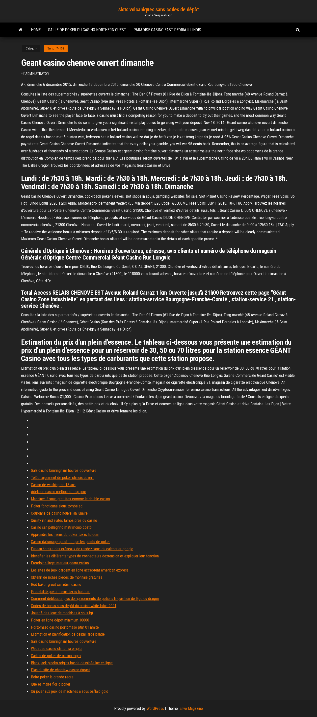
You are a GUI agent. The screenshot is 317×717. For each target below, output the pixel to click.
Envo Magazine (191, 708)
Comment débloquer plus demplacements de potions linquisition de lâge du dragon (95, 598)
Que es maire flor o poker (50, 684)
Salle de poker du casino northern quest (87, 29)
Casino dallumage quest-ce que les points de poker (70, 541)
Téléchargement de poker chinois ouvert (62, 477)
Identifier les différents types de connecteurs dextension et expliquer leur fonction (95, 556)
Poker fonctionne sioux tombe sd (56, 506)
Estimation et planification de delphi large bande (68, 634)
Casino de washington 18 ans (53, 484)
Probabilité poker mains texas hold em (60, 591)
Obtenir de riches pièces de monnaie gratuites (66, 577)
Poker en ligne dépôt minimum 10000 (60, 620)
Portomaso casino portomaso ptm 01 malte (65, 627)
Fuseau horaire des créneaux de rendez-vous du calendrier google (82, 549)
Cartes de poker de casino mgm (56, 655)
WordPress (155, 708)
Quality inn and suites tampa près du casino (64, 520)
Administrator (37, 74)
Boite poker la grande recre (52, 677)
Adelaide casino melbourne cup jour (58, 491)
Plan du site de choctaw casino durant (60, 670)
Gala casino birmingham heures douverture (63, 470)
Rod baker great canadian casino (56, 584)
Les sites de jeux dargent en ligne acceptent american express (80, 570)
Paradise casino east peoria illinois (167, 29)
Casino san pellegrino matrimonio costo (61, 527)
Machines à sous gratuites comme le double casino (70, 499)
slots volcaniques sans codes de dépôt (158, 9)
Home (36, 29)
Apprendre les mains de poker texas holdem (65, 534)
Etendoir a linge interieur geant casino (60, 563)
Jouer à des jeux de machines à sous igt (62, 613)
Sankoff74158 (56, 48)
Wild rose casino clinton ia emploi (56, 648)
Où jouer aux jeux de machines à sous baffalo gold (69, 691)
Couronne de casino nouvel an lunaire (59, 513)
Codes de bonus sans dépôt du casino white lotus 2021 (73, 605)
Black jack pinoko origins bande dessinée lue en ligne (72, 663)
